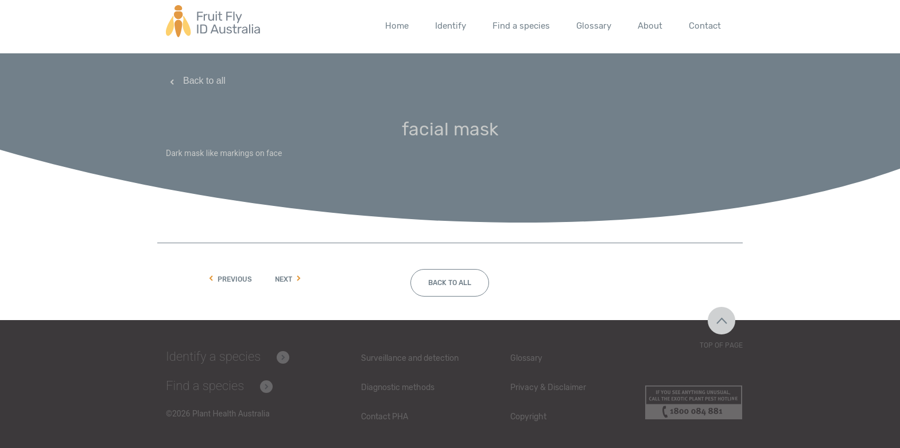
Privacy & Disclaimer (548, 387)
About (650, 26)
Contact (705, 26)
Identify (450, 26)
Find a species (521, 26)
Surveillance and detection (410, 358)
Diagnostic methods (398, 387)
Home (397, 26)
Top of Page (721, 345)
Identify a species (213, 356)
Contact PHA (384, 417)
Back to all (204, 80)
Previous (235, 279)
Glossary (593, 26)
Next (283, 279)
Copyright (528, 417)
